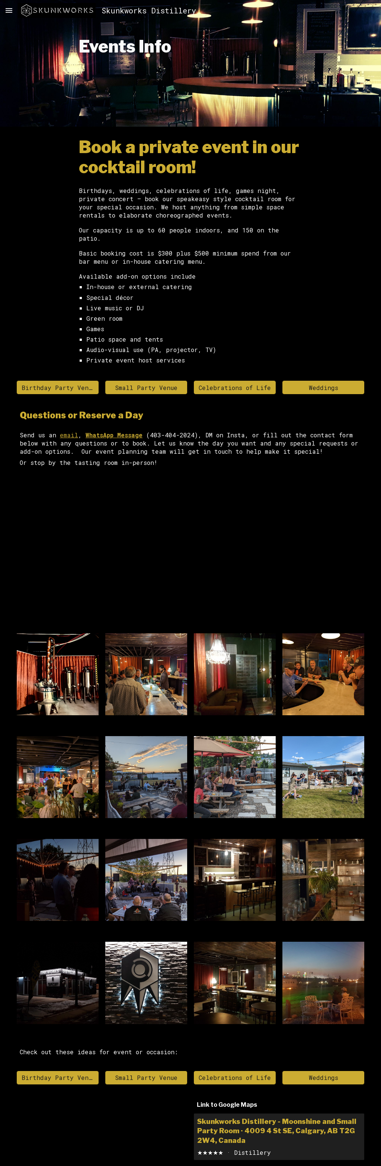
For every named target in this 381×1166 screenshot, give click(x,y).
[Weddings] (323, 387)
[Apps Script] (190, 551)
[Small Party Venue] (146, 387)
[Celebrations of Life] (234, 387)
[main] (190, 63)
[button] (9, 10)
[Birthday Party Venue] (57, 387)
